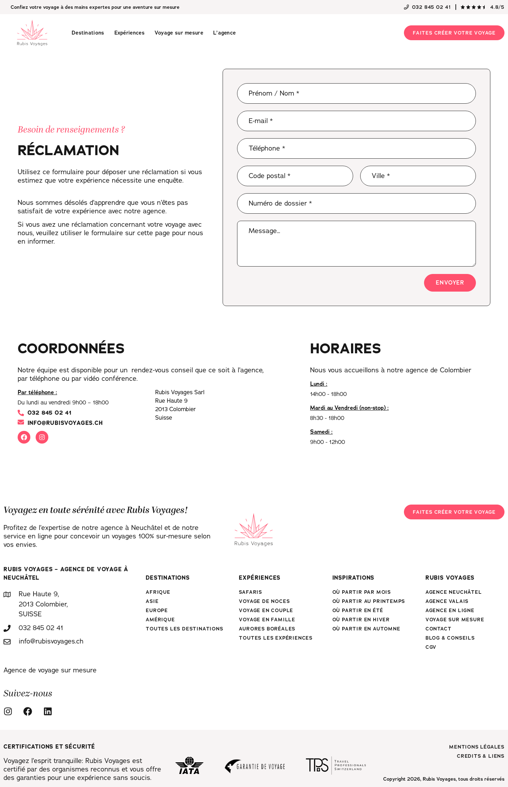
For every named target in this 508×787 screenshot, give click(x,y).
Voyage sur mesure (179, 32)
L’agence (224, 32)
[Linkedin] (49, 711)
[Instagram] (10, 711)
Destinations (88, 32)
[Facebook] (29, 711)
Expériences (129, 32)
